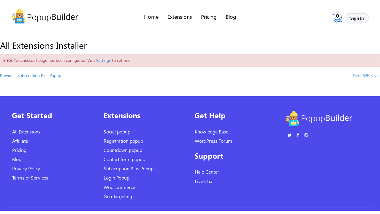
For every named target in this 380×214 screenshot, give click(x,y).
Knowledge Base (211, 131)
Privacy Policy (26, 168)
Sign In (357, 18)
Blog (231, 16)
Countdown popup (123, 150)
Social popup (117, 131)
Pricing (209, 16)
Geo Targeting (118, 196)
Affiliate (20, 141)
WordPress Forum (213, 141)
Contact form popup (124, 159)
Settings (103, 60)
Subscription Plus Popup (128, 168)
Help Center (207, 172)
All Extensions (26, 131)
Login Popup (116, 177)
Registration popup (123, 141)
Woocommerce (119, 187)
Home (151, 16)
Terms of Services (30, 177)
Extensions (179, 16)
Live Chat (204, 181)
